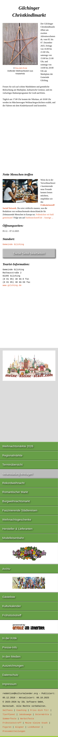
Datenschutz (10, 675)
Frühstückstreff (11, 615)
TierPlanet (9, 714)
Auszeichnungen (13, 665)
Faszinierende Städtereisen (19, 510)
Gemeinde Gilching (13, 244)
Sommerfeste (9, 719)
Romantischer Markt (15, 492)
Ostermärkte (42, 714)
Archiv (6, 568)
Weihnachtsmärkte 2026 (17, 446)
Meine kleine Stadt (36, 723)
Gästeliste (8, 597)
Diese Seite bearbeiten (29, 253)
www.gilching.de (12, 285)
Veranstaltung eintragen (17, 473)
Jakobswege (25, 714)
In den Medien (11, 656)
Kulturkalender (11, 606)
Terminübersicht (12, 464)
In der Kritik (9, 638)
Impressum (9, 684)
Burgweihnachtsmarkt (16, 501)
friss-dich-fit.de (21, 68)
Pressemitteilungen (14, 731)
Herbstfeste (27, 719)
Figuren (7, 727)
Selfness (8, 710)
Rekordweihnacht (13, 483)
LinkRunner (34, 727)
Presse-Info (9, 647)
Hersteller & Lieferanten (17, 528)
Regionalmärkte (12, 455)
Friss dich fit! (39, 710)
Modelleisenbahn (13, 538)
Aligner (19, 727)
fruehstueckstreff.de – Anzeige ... (39, 218)
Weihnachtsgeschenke (16, 519)
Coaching (21, 710)
